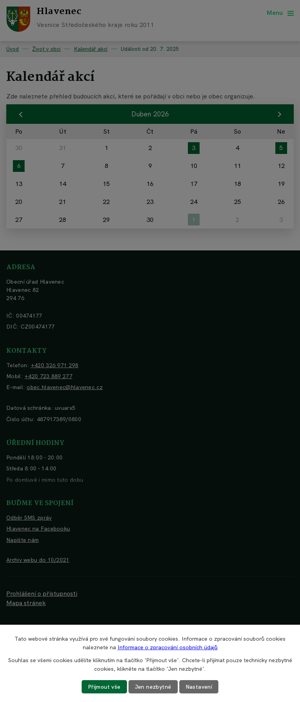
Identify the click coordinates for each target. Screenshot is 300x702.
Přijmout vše (104, 686)
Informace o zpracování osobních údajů (168, 647)
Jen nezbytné (153, 686)
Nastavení (199, 686)
